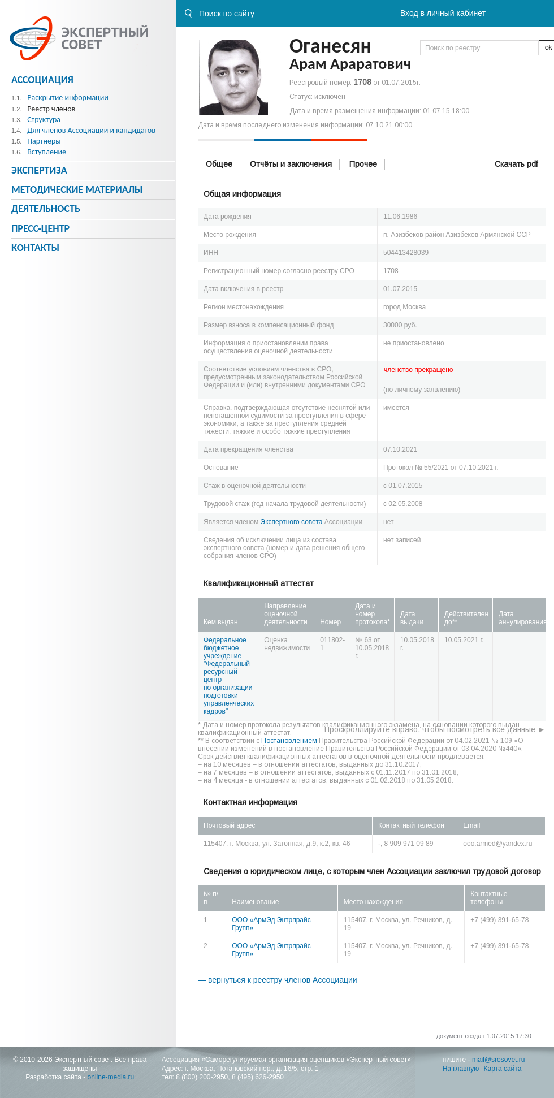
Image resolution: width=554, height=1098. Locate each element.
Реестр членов (51, 109)
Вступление (46, 152)
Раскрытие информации (68, 97)
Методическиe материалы (76, 189)
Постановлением (289, 741)
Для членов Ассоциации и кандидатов (91, 130)
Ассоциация (42, 80)
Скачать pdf (516, 163)
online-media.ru (111, 1077)
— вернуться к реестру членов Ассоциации (277, 979)
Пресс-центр (40, 228)
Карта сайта (503, 1069)
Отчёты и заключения (291, 163)
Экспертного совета (292, 522)
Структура (43, 119)
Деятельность (45, 208)
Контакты (35, 247)
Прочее (363, 163)
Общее (219, 163)
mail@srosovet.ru (498, 1060)
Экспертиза (39, 170)
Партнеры (43, 141)
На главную (461, 1069)
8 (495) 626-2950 (258, 1077)
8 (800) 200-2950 (202, 1077)
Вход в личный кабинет (443, 13)
